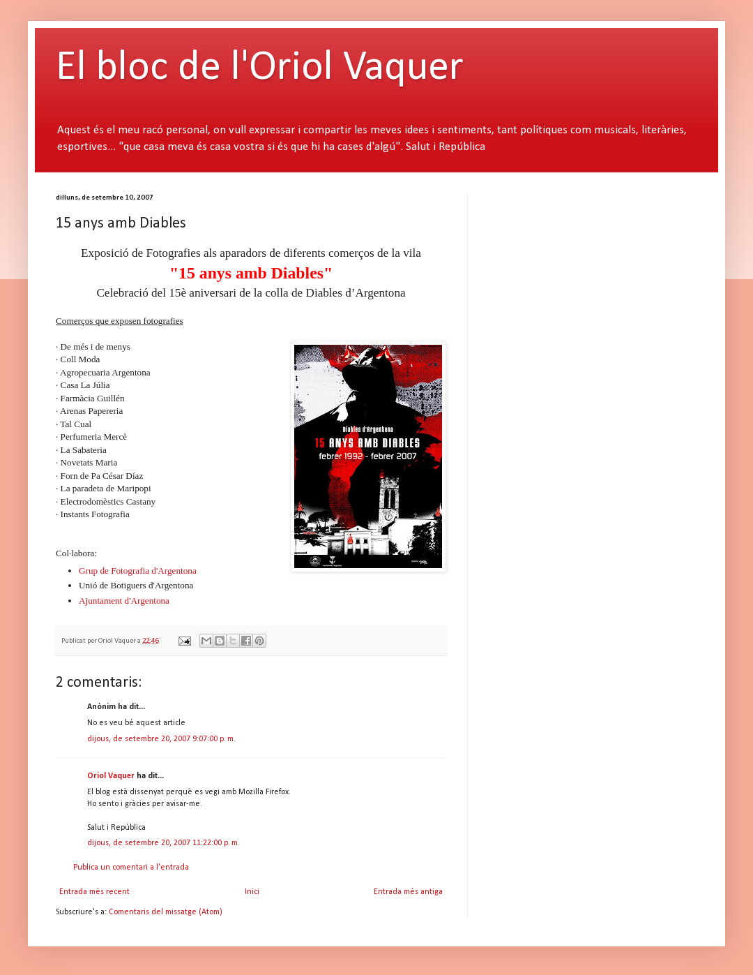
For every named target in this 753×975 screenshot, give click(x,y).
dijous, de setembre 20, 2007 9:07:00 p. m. (161, 739)
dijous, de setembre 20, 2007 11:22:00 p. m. (163, 843)
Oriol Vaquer (111, 776)
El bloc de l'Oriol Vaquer (260, 68)
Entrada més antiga (408, 892)
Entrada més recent (94, 892)
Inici (252, 892)
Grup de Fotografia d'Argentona (138, 570)
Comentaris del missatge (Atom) (165, 912)
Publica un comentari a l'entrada (131, 867)
